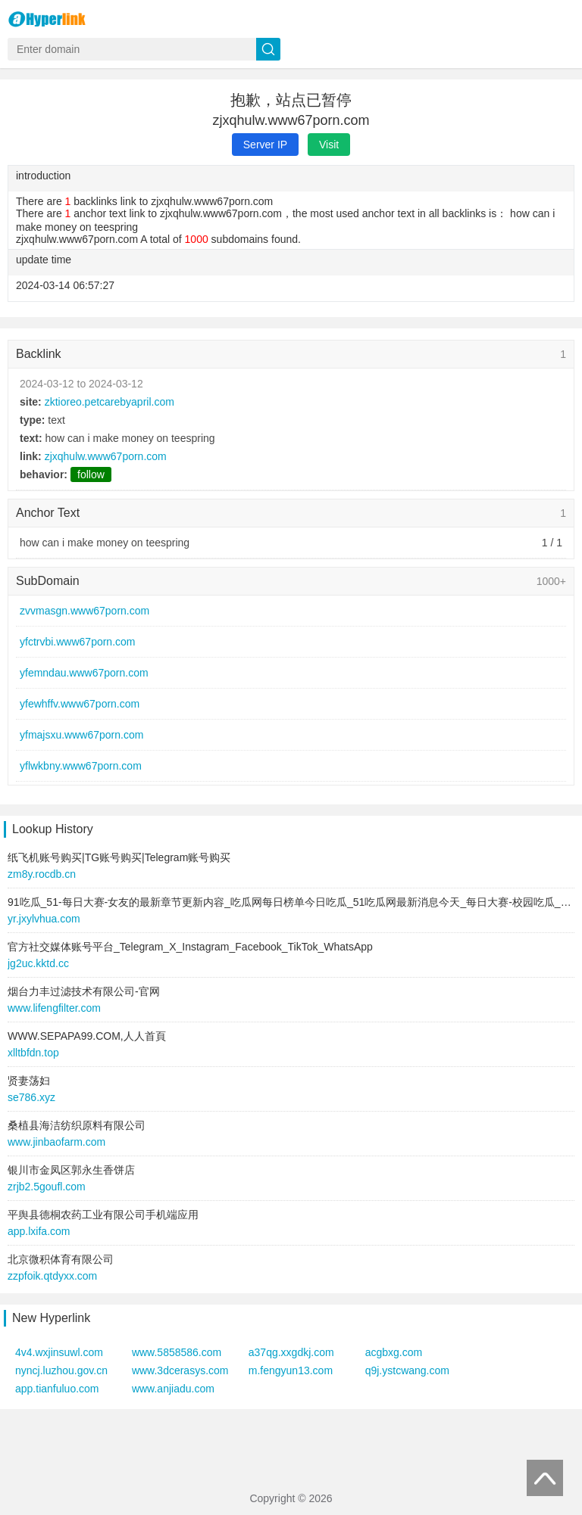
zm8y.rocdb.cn (42, 874)
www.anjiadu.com (173, 1389)
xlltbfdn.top (33, 1053)
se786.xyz (31, 1097)
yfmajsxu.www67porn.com (81, 735)
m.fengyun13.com (291, 1370)
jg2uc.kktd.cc (38, 963)
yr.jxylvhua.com (44, 919)
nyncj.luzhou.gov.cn (61, 1370)
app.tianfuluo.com (57, 1389)
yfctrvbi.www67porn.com (78, 642)
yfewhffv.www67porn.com (79, 704)
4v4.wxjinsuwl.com (59, 1352)
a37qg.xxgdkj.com (291, 1352)
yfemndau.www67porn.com (84, 673)
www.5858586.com (176, 1352)
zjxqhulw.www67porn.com (106, 456)
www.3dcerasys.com (180, 1370)
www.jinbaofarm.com (56, 1142)
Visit (329, 144)
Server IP (265, 144)
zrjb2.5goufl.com (47, 1187)
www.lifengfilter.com (54, 1008)
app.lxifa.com (39, 1231)
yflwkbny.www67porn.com (81, 766)
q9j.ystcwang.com (407, 1370)
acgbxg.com (393, 1352)
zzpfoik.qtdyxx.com (52, 1276)
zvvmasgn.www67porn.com (84, 611)
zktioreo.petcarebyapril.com (109, 402)
